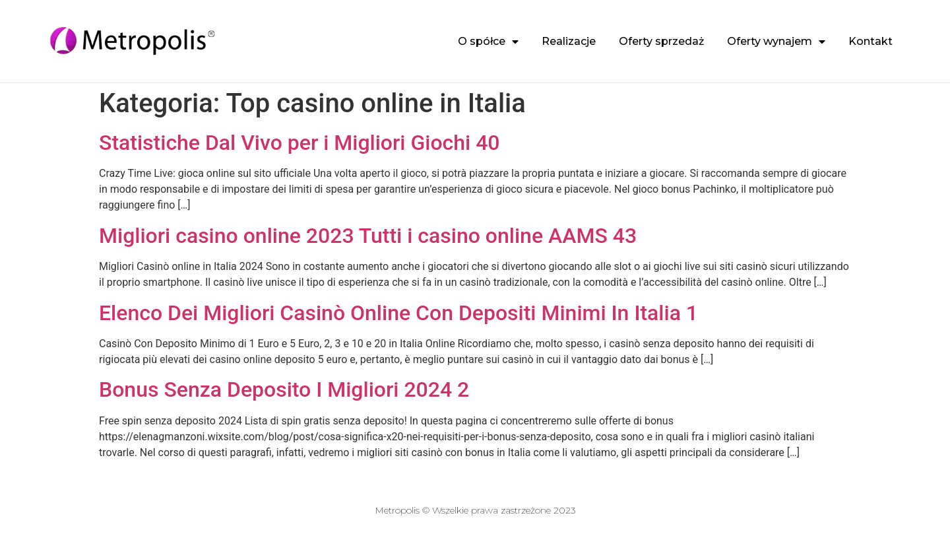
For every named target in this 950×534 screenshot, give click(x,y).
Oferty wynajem (776, 41)
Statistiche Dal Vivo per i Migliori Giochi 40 (299, 142)
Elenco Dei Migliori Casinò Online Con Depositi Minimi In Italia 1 (398, 312)
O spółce (488, 41)
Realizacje (569, 41)
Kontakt (870, 41)
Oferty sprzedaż (661, 41)
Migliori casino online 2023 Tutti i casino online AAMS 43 (368, 235)
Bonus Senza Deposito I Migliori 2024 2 (284, 389)
